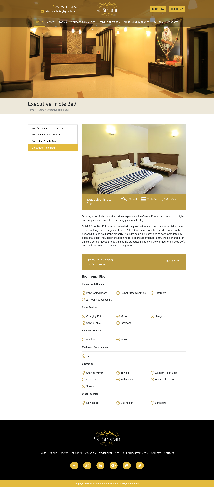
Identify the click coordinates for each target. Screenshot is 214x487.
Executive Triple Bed (58, 109)
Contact (172, 22)
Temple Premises (110, 22)
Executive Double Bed (44, 141)
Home (40, 22)
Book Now (158, 9)
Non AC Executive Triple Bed (47, 134)
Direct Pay (177, 9)
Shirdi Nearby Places (136, 22)
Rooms (63, 22)
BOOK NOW (173, 261)
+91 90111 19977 (64, 6)
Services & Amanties (83, 22)
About (51, 22)
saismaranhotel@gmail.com (58, 11)
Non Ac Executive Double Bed (48, 127)
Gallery (158, 22)
